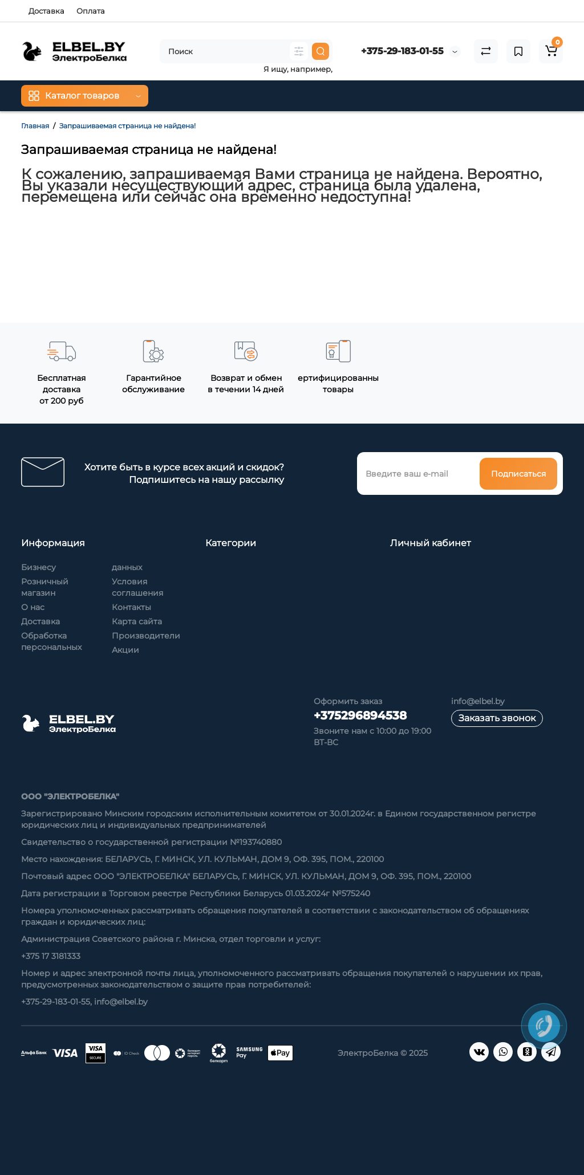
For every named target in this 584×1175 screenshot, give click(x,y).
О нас (32, 607)
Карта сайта (137, 621)
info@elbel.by (478, 701)
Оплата (90, 10)
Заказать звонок (497, 718)
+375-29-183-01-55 (402, 51)
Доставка (46, 10)
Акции (125, 650)
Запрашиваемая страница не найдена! (127, 125)
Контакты (131, 607)
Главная (35, 125)
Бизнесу (38, 567)
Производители (146, 636)
